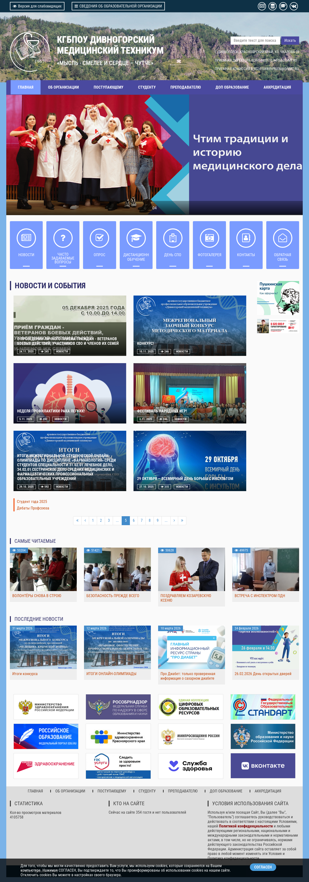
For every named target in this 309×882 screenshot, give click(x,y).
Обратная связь (282, 257)
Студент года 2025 (32, 501)
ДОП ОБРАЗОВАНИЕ (232, 87)
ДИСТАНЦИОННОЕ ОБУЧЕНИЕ (136, 257)
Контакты (246, 255)
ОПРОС (99, 255)
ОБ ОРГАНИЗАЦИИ (63, 87)
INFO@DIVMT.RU (285, 60)
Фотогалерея (209, 255)
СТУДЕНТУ (147, 87)
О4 (154, 208)
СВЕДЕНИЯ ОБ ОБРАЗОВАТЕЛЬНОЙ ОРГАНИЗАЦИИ (118, 6)
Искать (290, 40)
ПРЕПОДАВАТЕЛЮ (185, 87)
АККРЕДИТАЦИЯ (277, 87)
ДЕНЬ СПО (172, 255)
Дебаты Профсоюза (33, 508)
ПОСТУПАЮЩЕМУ (108, 87)
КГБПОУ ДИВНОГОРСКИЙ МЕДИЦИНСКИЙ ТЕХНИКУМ (110, 45)
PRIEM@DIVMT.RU (285, 69)
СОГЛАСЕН (263, 867)
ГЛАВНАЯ (25, 87)
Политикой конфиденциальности (246, 826)
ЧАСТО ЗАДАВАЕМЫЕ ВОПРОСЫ (62, 258)
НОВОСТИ (26, 255)
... (117, 520)
